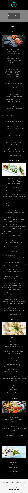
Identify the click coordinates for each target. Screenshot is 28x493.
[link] (14, 5)
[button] (3, 4)
